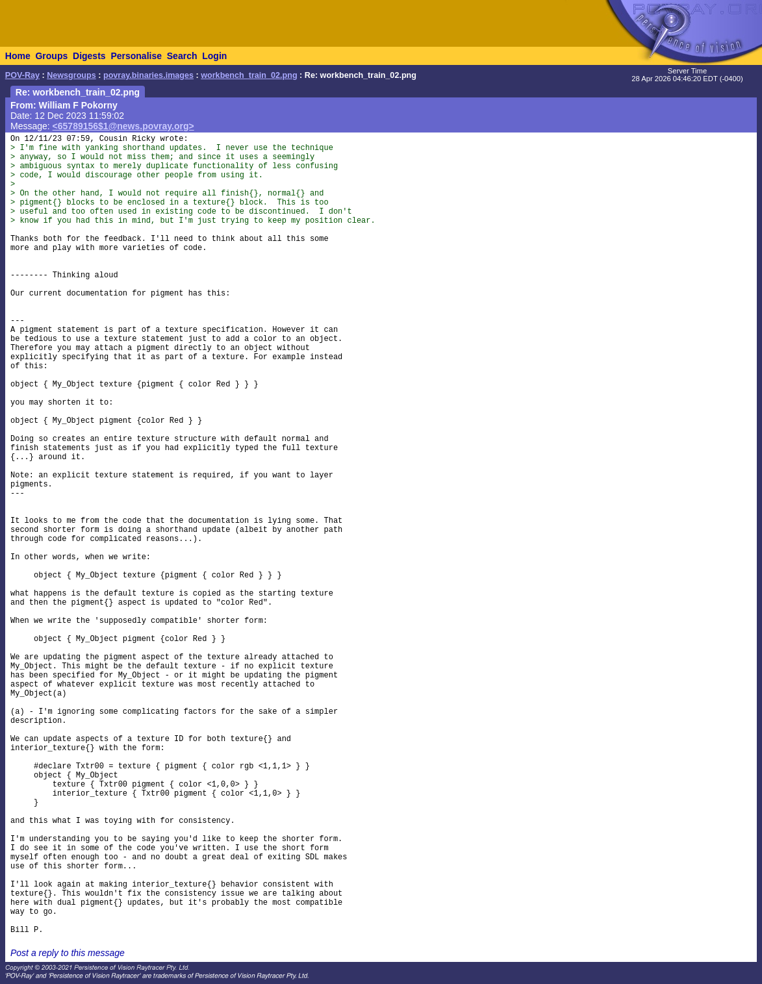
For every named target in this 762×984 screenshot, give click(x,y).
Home (18, 56)
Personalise (136, 56)
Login (214, 56)
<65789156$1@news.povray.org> (123, 126)
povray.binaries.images (148, 75)
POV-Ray (22, 75)
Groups (51, 56)
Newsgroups (71, 75)
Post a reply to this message (67, 953)
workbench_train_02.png (249, 75)
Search (182, 56)
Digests (89, 56)
